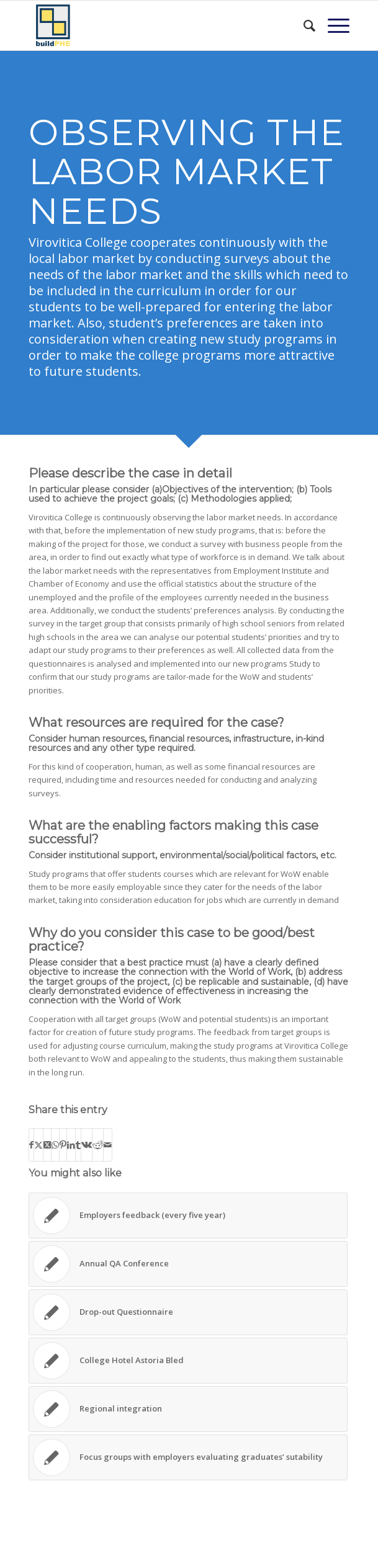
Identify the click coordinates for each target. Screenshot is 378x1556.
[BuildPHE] (157, 25)
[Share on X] (38, 1145)
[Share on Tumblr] (78, 1145)
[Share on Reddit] (97, 1145)
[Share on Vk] (86, 1145)
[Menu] (332, 25)
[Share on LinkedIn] (71, 1145)
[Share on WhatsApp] (55, 1145)
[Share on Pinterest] (63, 1145)
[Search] (303, 25)
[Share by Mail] (108, 1145)
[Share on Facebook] (31, 1145)
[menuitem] (303, 25)
